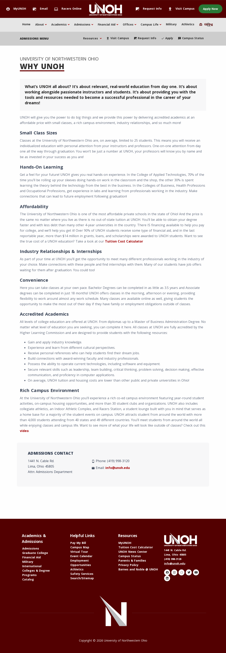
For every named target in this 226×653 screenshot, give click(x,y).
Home (26, 24)
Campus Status (191, 38)
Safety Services (81, 574)
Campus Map (79, 547)
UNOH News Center (132, 552)
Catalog (28, 579)
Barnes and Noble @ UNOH (138, 569)
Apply (167, 38)
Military (171, 24)
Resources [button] (91, 38)
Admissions (82, 24)
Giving (206, 24)
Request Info (147, 8)
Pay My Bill (78, 543)
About (39, 24)
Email (39, 8)
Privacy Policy (128, 565)
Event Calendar (81, 556)
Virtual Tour (79, 552)
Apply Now (210, 9)
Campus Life (149, 24)
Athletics (188, 24)
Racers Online (67, 8)
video (24, 431)
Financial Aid (106, 24)
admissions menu (34, 38)
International (31, 566)
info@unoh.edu (117, 468)
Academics (59, 24)
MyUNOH (15, 8)
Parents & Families (132, 560)
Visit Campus (180, 8)
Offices (128, 24)
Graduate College (35, 553)
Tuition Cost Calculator (124, 241)
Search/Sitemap (82, 578)
